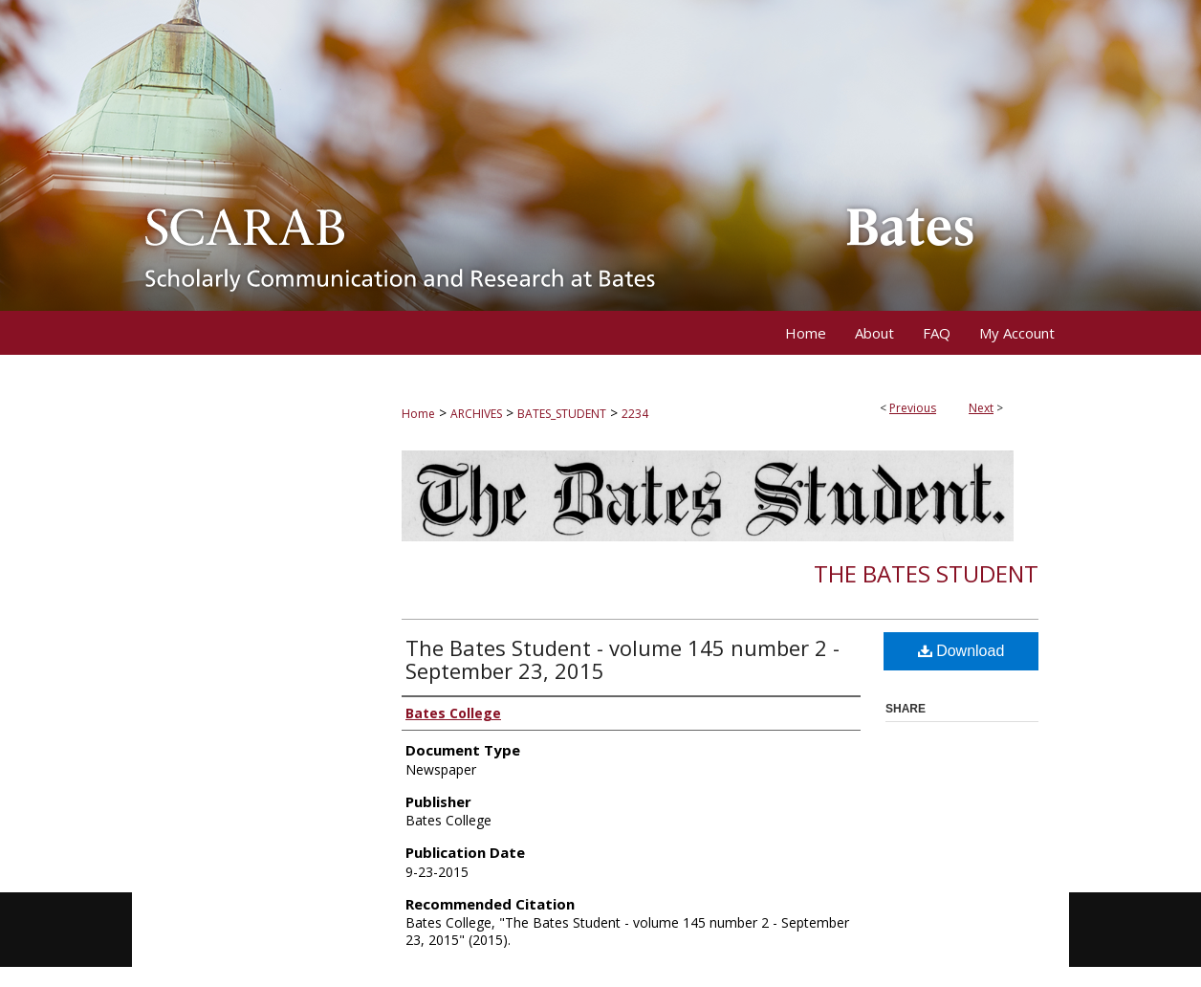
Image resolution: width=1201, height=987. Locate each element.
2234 (635, 414)
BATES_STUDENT (561, 414)
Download (961, 651)
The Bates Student (926, 573)
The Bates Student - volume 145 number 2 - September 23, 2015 (622, 659)
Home (418, 414)
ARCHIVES (476, 414)
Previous (912, 408)
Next (981, 408)
